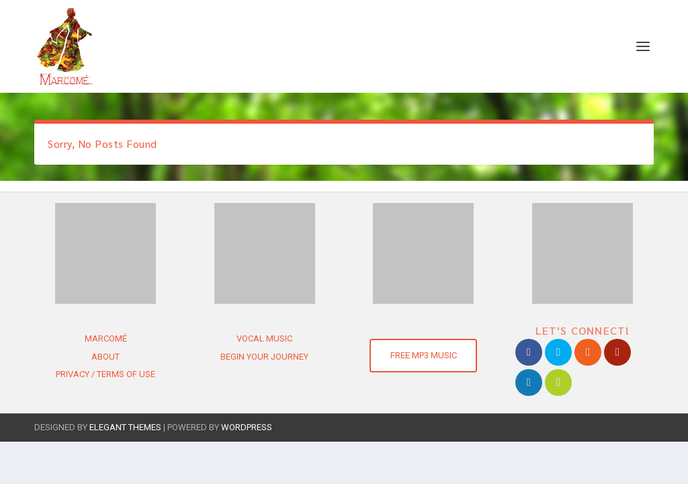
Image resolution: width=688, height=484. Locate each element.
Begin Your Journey (264, 357)
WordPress (246, 427)
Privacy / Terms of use (105, 374)
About (105, 357)
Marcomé (106, 338)
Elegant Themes (125, 427)
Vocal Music (264, 338)
